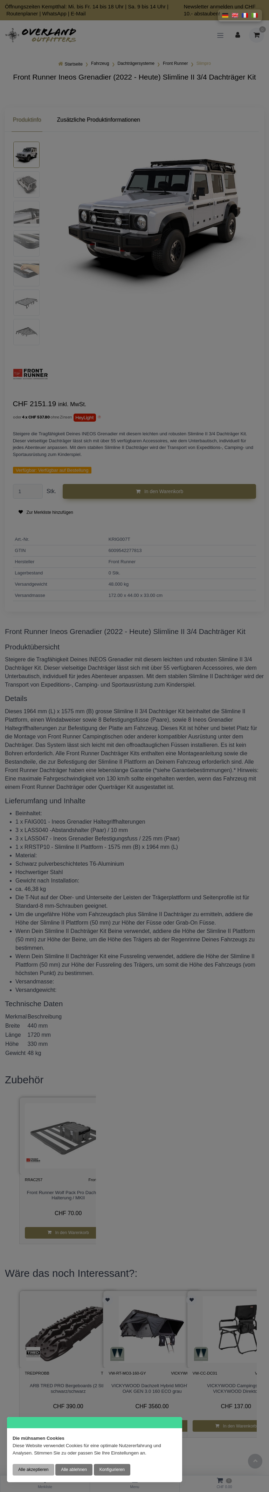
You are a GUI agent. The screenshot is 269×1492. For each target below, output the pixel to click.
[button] (225, 15)
